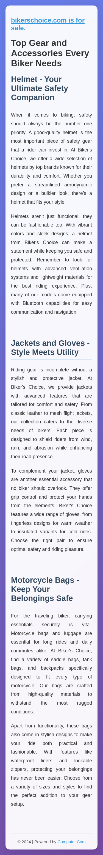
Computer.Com (71, 841)
